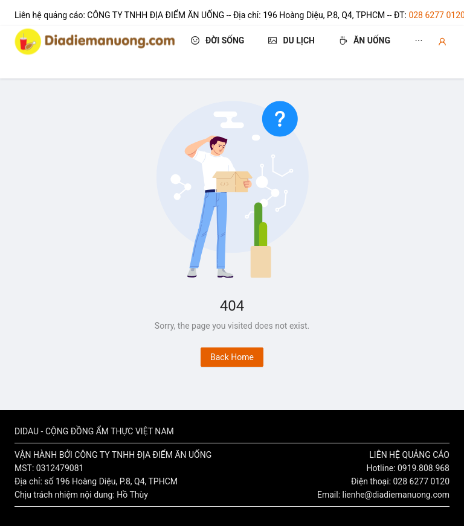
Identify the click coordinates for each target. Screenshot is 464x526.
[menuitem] (217, 52)
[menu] (319, 52)
